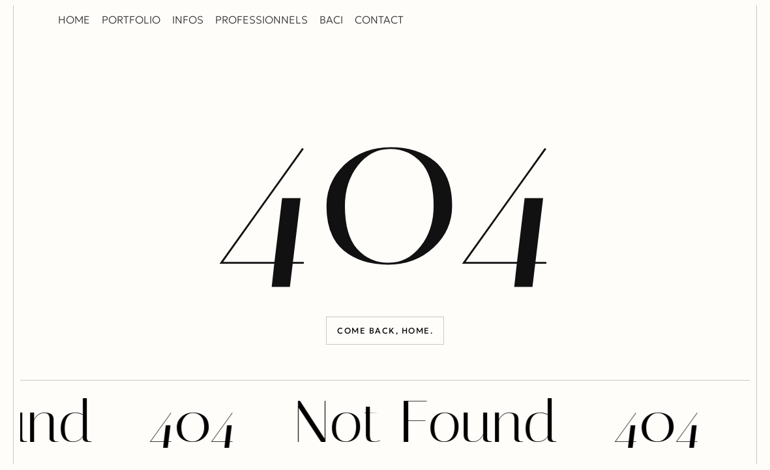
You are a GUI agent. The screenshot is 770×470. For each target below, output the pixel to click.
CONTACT (379, 19)
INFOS (187, 19)
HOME (74, 19)
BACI (331, 19)
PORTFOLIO (131, 19)
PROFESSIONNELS (261, 19)
